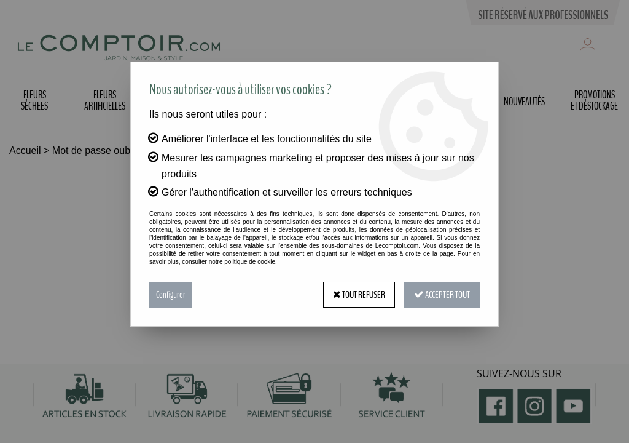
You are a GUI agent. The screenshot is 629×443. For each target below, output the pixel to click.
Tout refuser (359, 294)
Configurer (171, 294)
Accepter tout (442, 294)
